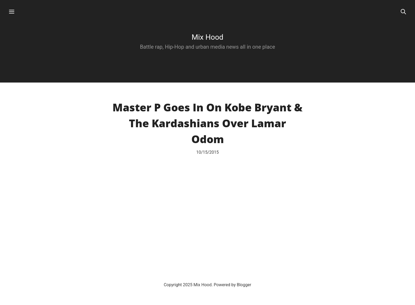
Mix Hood (207, 37)
